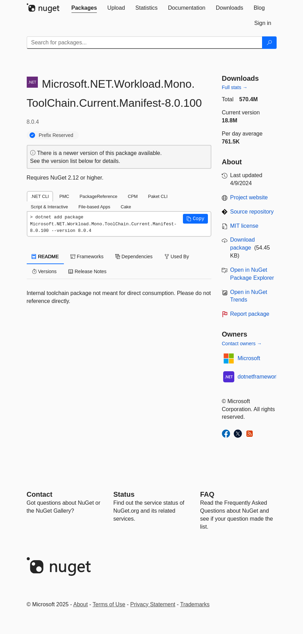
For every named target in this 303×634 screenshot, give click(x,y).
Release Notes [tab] (87, 271)
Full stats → (234, 87)
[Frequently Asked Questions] (207, 494)
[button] (195, 219)
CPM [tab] (132, 196)
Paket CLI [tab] (158, 196)
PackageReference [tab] (98, 196)
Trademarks (195, 604)
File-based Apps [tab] (94, 206)
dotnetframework (258, 377)
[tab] (84, 8)
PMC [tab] (64, 196)
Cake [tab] (126, 206)
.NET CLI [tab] (40, 196)
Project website (249, 197)
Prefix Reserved (56, 135)
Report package (249, 314)
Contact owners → (242, 343)
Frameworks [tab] (86, 256)
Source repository (251, 212)
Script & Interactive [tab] (49, 206)
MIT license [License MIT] (244, 226)
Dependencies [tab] (133, 256)
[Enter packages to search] (144, 42)
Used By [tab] (177, 256)
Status (124, 494)
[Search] (269, 42)
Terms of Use (109, 604)
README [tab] (45, 256)
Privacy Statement (152, 604)
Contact (39, 494)
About (80, 604)
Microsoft (249, 358)
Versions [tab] (44, 271)
